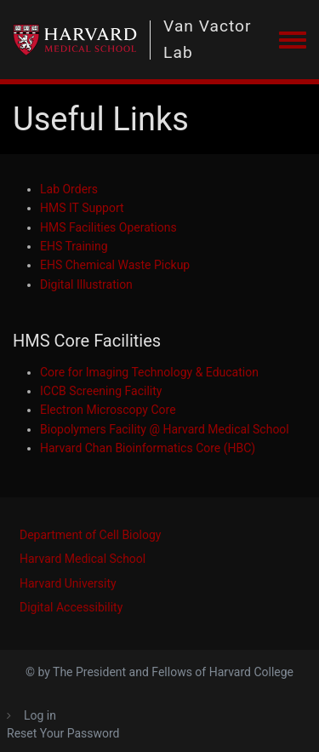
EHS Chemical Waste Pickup (115, 265)
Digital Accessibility (71, 607)
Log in (40, 715)
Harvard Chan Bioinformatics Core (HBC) (147, 448)
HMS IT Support (82, 208)
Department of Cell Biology (90, 535)
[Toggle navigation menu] (292, 41)
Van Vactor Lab (207, 39)
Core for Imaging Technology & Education (149, 372)
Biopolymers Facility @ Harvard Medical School (164, 429)
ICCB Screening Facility (101, 391)
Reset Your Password (63, 733)
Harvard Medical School (82, 558)
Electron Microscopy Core (108, 409)
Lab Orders (69, 189)
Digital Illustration (86, 284)
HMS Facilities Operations (108, 227)
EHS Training (74, 246)
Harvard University (68, 583)
